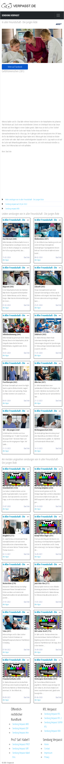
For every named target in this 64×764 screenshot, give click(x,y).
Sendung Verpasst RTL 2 (53, 718)
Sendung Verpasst (10, 15)
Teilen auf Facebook (15, 66)
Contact (47, 748)
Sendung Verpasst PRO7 (21, 744)
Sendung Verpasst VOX (52, 730)
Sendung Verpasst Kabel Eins (21, 755)
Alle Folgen (6, 260)
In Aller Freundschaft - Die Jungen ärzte (14, 221)
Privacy (46, 757)
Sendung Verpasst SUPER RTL (53, 724)
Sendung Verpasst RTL (52, 713)
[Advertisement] (32, 94)
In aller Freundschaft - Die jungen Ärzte (19, 22)
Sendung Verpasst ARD (20, 724)
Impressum (48, 752)
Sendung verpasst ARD (12, 208)
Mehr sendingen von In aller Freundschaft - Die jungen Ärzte (24, 199)
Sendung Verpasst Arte (20, 732)
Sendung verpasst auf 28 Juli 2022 (16, 204)
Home (46, 744)
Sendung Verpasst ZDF (20, 728)
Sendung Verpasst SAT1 (20, 748)
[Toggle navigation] (58, 15)
